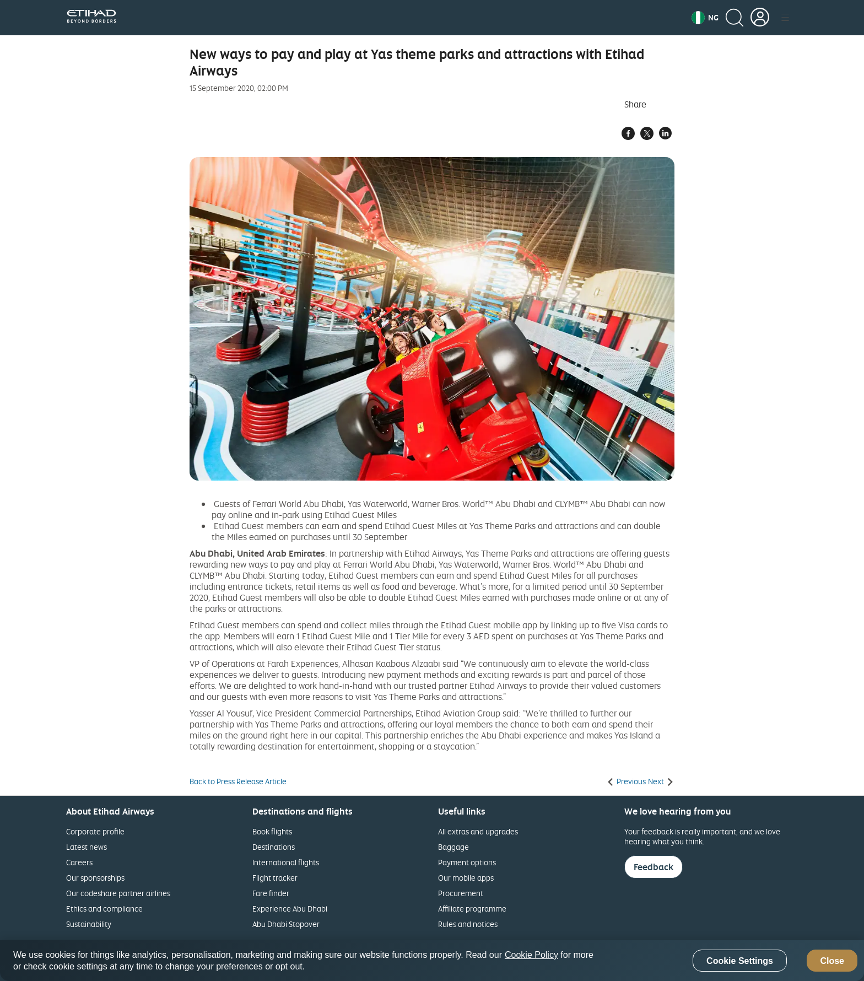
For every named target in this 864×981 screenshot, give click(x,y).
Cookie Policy (531, 955)
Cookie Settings (739, 961)
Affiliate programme (472, 908)
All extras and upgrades (478, 831)
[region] (432, 960)
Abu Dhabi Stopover (286, 924)
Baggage (453, 847)
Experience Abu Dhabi (289, 908)
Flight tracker (275, 877)
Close (832, 961)
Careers (79, 862)
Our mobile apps (466, 877)
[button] (705, 17)
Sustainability (88, 924)
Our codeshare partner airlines (118, 893)
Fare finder (270, 893)
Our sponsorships (95, 877)
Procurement (460, 893)
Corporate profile (95, 831)
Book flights (272, 831)
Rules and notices (468, 924)
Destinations (273, 847)
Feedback (653, 867)
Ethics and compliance (104, 908)
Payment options (467, 862)
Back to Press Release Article (238, 781)
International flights (285, 862)
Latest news (86, 847)
